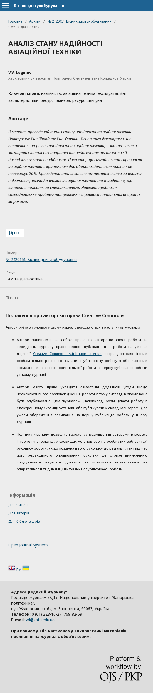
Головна (15, 21)
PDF (17, 232)
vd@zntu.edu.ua (40, 619)
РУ (19, 569)
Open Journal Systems (28, 545)
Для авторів (18, 513)
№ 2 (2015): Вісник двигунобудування (79, 21)
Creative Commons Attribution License (67, 353)
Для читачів (18, 504)
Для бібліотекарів (24, 521)
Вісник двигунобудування (39, 5)
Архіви (35, 21)
